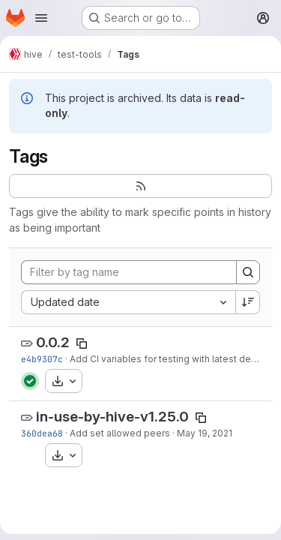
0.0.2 (53, 342)
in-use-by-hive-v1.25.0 (112, 416)
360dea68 (42, 433)
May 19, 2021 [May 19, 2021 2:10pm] (204, 433)
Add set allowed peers (120, 433)
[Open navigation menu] (41, 18)
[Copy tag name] (82, 343)
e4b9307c (42, 358)
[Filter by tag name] (129, 272)
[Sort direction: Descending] (248, 302)
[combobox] (128, 302)
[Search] (248, 272)
